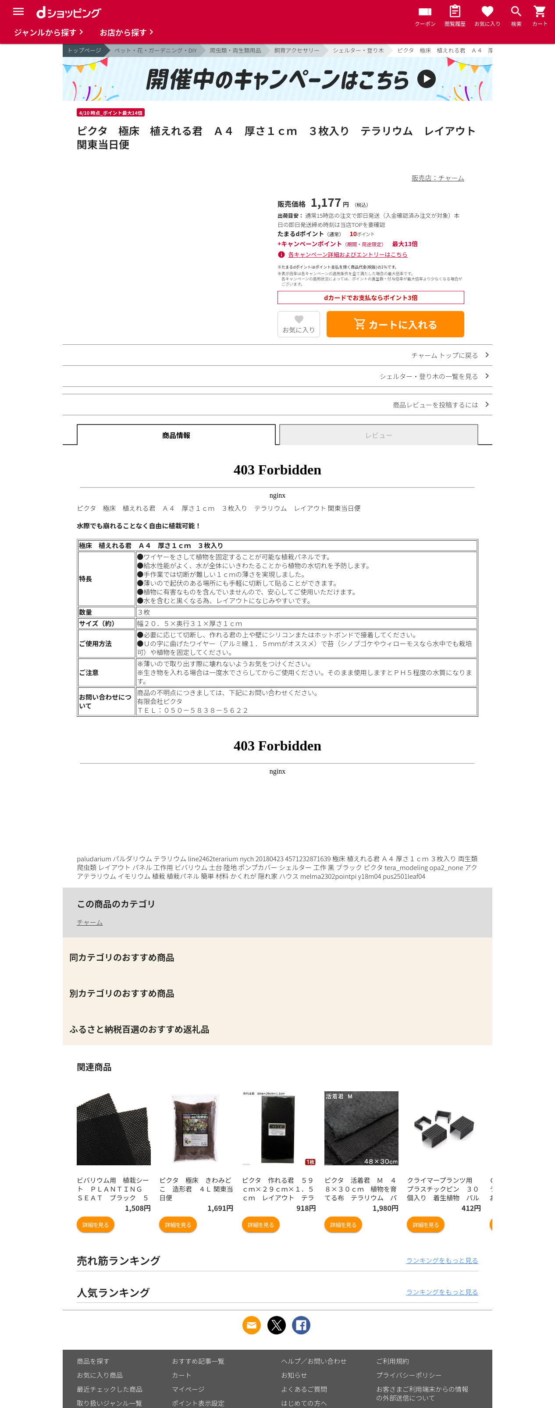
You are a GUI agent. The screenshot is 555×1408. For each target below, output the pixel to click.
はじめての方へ (304, 1403)
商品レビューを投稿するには (435, 404)
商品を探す (93, 1361)
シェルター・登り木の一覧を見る (429, 376)
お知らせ (294, 1375)
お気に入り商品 (100, 1375)
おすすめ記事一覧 (198, 1361)
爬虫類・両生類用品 (235, 50)
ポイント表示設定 (198, 1403)
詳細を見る (95, 1225)
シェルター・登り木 (358, 50)
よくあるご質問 (304, 1389)
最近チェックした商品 (109, 1389)
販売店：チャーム (438, 177)
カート (182, 1375)
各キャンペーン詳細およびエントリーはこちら (348, 254)
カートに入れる (395, 324)
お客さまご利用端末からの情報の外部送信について (422, 1393)
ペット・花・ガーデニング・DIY (155, 50)
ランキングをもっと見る (442, 1260)
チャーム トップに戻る (444, 355)
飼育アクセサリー (297, 50)
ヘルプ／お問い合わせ (314, 1361)
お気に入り (298, 329)
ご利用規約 (392, 1361)
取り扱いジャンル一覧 (109, 1403)
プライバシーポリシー (409, 1375)
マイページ (188, 1389)
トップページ (84, 50)
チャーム (90, 922)
